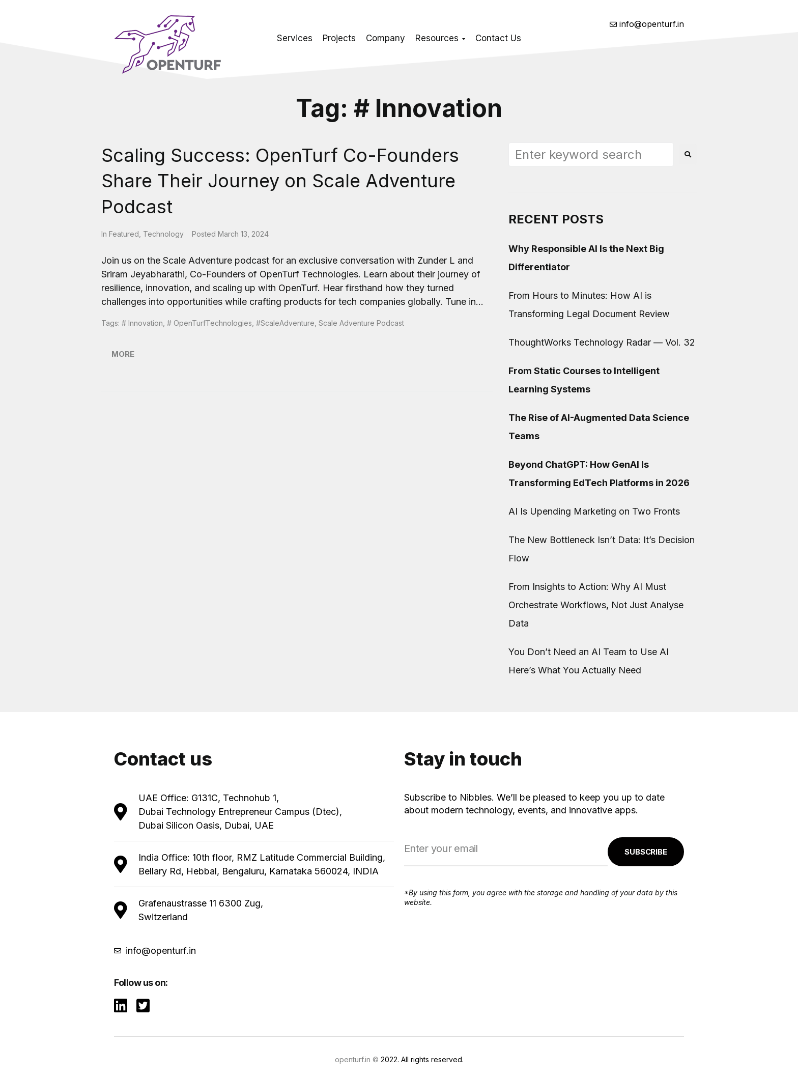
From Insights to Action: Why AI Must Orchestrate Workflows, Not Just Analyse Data (595, 605)
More (122, 354)
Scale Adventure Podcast (361, 323)
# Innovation (142, 323)
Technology (163, 234)
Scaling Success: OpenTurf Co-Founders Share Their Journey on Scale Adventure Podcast (280, 181)
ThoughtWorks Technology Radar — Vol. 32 (601, 342)
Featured (124, 234)
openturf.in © (357, 1059)
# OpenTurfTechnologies (209, 323)
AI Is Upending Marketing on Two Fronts (594, 511)
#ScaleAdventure (285, 323)
